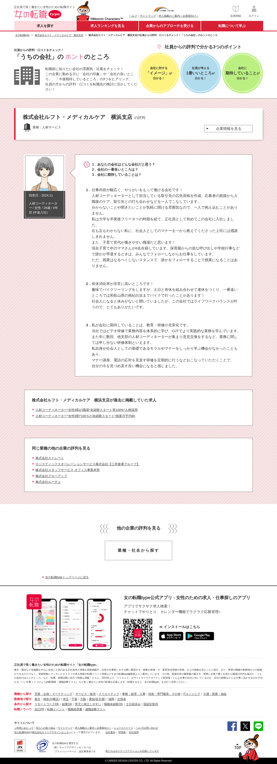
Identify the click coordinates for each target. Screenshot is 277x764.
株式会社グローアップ (51, 476)
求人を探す (45, 26)
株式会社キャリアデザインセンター (51, 732)
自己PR (40, 709)
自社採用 (134, 732)
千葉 (74, 699)
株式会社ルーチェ (48, 482)
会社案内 (110, 732)
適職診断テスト (95, 709)
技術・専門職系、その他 (164, 694)
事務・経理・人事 (133, 694)
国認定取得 (150, 704)
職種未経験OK (113, 704)
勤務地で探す (23, 699)
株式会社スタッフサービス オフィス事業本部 (68, 470)
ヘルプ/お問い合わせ (147, 728)
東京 (37, 699)
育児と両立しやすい (88, 704)
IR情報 (122, 732)
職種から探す (23, 694)
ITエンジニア (192, 694)
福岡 (111, 699)
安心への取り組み (45, 728)
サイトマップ (148, 15)
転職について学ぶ (232, 26)
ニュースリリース (123, 728)
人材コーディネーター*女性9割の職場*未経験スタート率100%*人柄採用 (87, 410)
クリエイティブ (109, 694)
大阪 (83, 699)
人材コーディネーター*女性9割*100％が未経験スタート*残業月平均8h (85, 416)
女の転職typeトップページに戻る (67, 577)
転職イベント (56, 709)
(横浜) (56, 699)
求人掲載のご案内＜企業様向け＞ (179, 15)
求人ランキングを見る (107, 26)
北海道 (121, 699)
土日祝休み (133, 704)
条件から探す (23, 704)
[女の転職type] (22, 732)
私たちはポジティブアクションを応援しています (132, 751)
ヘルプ (133, 15)
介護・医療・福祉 (215, 694)
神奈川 (47, 699)
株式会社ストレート (50, 458)
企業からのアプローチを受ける (170, 26)
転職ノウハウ (23, 709)
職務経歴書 (75, 709)
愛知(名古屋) (97, 699)
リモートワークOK (47, 704)
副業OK (67, 704)
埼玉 (66, 699)
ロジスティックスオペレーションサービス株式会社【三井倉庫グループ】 (88, 464)
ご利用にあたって (24, 728)
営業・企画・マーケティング (53, 694)
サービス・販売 (85, 694)
